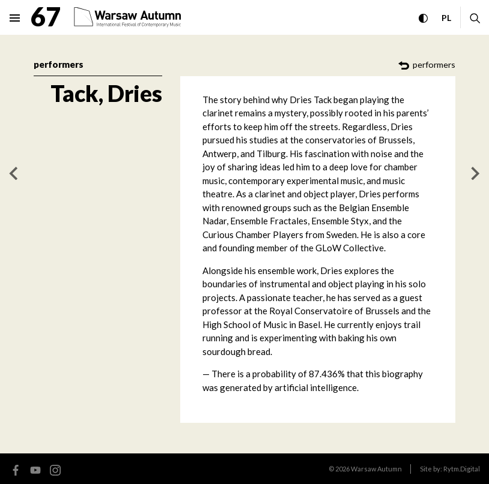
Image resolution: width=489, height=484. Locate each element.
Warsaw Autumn (376, 469)
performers (59, 64)
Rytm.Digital (461, 469)
